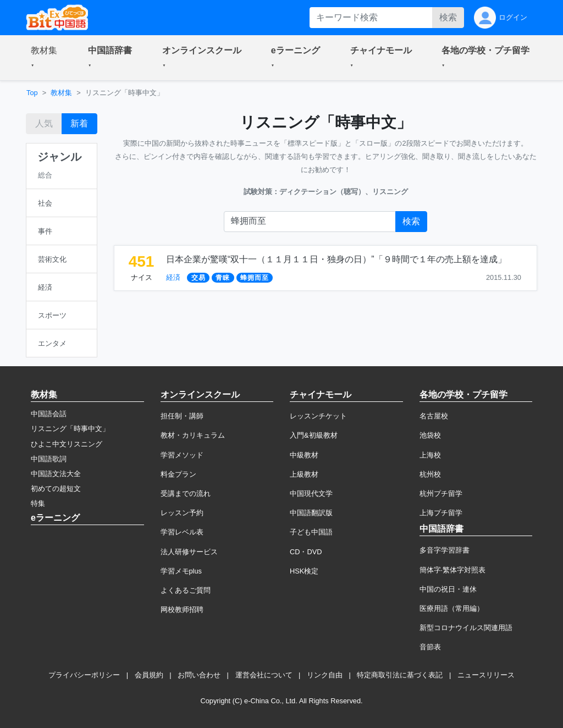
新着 (79, 123)
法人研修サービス (189, 552)
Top (32, 93)
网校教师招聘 (182, 609)
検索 (448, 17)
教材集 (61, 93)
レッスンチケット (318, 416)
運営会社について (263, 675)
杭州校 (430, 474)
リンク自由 (325, 675)
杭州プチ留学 (441, 493)
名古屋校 (434, 416)
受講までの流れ (186, 493)
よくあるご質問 (186, 590)
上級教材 (304, 474)
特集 (38, 503)
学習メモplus (181, 571)
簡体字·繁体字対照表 (453, 570)
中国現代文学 (311, 493)
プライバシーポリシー (84, 675)
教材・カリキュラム (193, 435)
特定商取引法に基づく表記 (400, 675)
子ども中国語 (311, 532)
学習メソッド (182, 455)
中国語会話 (49, 414)
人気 (44, 123)
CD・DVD (306, 552)
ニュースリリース (486, 675)
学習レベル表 (182, 532)
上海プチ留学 (441, 513)
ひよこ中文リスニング (66, 444)
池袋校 (430, 435)
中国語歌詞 (49, 459)
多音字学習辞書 (445, 550)
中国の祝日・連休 (448, 589)
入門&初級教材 (314, 435)
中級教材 (304, 455)
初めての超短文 (56, 488)
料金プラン (178, 474)
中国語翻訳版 (311, 513)
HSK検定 (304, 571)
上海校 (430, 455)
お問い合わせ (199, 675)
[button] (46, 57)
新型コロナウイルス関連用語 (466, 628)
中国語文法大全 (56, 474)
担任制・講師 (182, 416)
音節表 (430, 647)
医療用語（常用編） (452, 608)
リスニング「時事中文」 (70, 428)
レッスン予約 (182, 513)
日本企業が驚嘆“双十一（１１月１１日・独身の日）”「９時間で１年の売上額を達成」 (336, 259)
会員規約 (149, 675)
